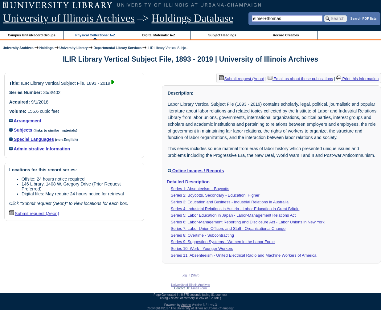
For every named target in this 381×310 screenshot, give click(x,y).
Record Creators (286, 35)
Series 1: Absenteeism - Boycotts (200, 188)
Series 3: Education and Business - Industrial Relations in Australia (230, 202)
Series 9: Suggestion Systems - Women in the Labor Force (223, 241)
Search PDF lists (363, 18)
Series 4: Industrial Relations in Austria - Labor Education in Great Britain (235, 208)
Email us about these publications (300, 78)
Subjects (20, 130)
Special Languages (31, 139)
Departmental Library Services (117, 48)
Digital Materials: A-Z (158, 35)
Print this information (357, 78)
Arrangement (25, 120)
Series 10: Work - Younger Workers (202, 248)
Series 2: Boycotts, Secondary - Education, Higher (215, 195)
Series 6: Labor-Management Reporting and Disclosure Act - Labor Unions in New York (248, 222)
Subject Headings (222, 35)
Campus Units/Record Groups (31, 35)
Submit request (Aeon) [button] (34, 213)
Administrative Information (39, 148)
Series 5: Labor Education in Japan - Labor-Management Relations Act (233, 215)
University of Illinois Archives (69, 18)
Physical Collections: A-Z (95, 35)
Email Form (199, 288)
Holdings (46, 48)
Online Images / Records (196, 170)
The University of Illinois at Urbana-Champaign (203, 308)
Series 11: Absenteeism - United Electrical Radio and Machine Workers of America (244, 255)
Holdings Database (192, 18)
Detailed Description (188, 181)
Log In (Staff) (190, 275)
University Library (73, 48)
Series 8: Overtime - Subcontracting (202, 235)
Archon (186, 305)
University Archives (17, 48)
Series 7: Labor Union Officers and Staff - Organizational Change (228, 228)
